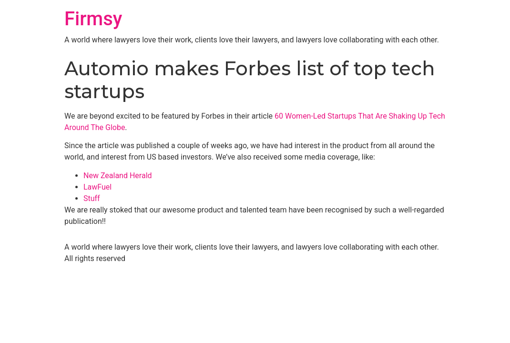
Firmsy (93, 19)
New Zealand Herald (117, 175)
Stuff (91, 198)
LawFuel (97, 187)
